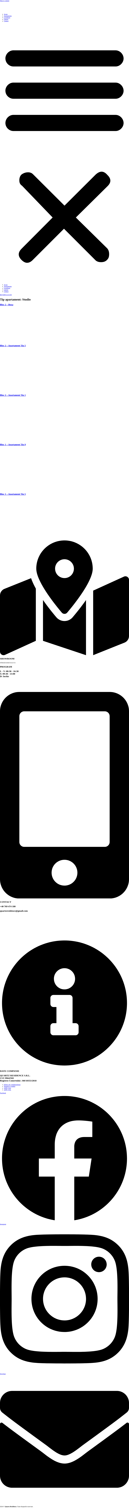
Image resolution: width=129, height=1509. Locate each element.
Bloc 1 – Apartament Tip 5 (13, 494)
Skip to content (4, 1)
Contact (6, 21)
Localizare (7, 17)
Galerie (6, 19)
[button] (64, 152)
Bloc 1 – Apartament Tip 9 (13, 444)
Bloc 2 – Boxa (6, 304)
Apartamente (8, 16)
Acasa (6, 14)
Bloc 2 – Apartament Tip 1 (13, 395)
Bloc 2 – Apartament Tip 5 (13, 345)
